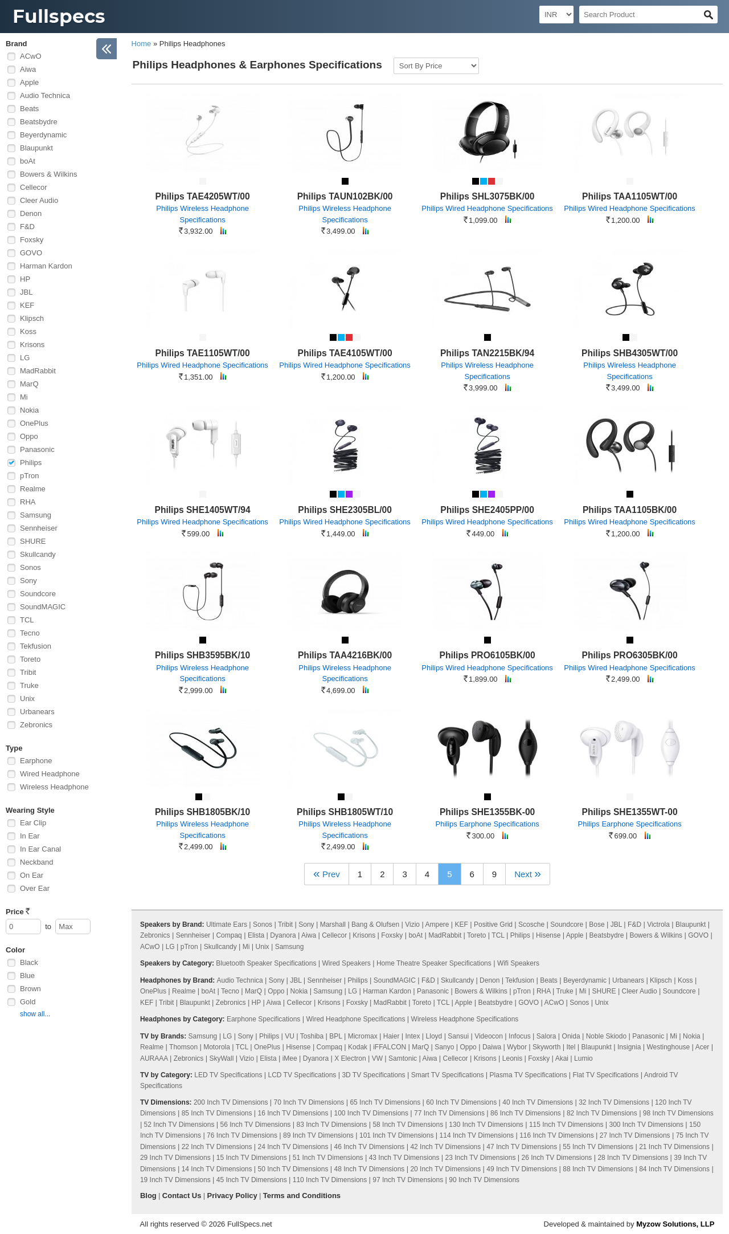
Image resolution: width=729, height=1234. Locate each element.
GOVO (31, 253)
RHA (27, 502)
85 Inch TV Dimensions (217, 1113)
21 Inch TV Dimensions (674, 1147)
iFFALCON (389, 1047)
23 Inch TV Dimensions (480, 1158)
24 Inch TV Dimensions (293, 1147)
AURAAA (154, 1058)
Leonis (512, 1058)
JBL (26, 292)
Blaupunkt (36, 148)
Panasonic (37, 449)
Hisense (548, 935)
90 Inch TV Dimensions (484, 1180)
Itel (570, 1047)
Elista (256, 935)
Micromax (363, 1036)
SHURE (33, 541)
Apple (29, 82)
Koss (28, 331)
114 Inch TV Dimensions (477, 1135)
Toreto (30, 659)
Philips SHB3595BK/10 (202, 655)
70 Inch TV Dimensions (309, 1102)
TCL (27, 620)
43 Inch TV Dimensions (404, 1158)
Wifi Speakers (518, 963)
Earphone (36, 760)
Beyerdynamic (43, 135)
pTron (29, 475)
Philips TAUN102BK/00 (345, 196)
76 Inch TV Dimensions (242, 1135)
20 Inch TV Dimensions (445, 1169)
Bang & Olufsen (375, 924)
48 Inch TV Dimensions (369, 1169)
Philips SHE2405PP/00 (487, 510)
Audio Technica (45, 95)
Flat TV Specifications (605, 1075)
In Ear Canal (40, 849)
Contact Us (182, 1195)
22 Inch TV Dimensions (217, 1147)
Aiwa (28, 69)
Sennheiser (39, 528)
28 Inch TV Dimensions (632, 1158)
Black (29, 962)
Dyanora (283, 935)
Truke (29, 685)
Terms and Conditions (302, 1195)
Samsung (35, 515)
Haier (391, 1036)
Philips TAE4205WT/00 (202, 196)
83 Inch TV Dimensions (331, 1125)
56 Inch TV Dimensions (255, 1125)
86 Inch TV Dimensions (525, 1113)
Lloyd (434, 1036)
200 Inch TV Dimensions (231, 1102)
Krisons (32, 344)
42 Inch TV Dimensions (445, 1147)
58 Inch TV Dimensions (407, 1125)
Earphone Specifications (263, 1019)
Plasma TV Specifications (528, 1075)
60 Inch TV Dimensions (461, 1102)
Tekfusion (35, 646)
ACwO (31, 56)
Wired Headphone (50, 773)
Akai (561, 1058)
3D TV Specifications (373, 1075)
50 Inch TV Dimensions (293, 1169)
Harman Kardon (46, 266)
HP (25, 279)
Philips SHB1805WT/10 (345, 812)
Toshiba (311, 1036)
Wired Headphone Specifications (355, 1019)
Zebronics (36, 724)
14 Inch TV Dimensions (217, 1169)
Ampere (437, 924)
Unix (27, 698)
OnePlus (34, 423)
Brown (30, 988)
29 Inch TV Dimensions (175, 1158)
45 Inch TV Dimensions (251, 1180)
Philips (31, 462)
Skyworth (546, 1047)
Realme (33, 488)
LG (25, 357)
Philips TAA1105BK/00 (630, 510)
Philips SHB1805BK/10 (202, 812)
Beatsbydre (39, 121)
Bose (596, 924)
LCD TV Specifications (302, 1075)
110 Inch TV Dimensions (330, 1180)
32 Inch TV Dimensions (614, 1102)
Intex (413, 1036)
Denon (31, 213)
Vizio (412, 924)
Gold (27, 1001)
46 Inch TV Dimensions (369, 1147)
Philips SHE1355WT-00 (630, 812)
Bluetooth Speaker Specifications (266, 963)
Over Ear (35, 888)
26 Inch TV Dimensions (556, 1158)
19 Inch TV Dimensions (175, 1180)
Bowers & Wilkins (48, 174)
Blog (148, 1195)
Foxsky (31, 239)
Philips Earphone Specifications (487, 824)
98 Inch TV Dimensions (678, 1113)
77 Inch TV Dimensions (449, 1113)
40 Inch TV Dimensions (537, 1102)
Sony (28, 580)
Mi (24, 397)
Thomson (183, 1047)
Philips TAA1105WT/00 (629, 196)
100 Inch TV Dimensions (371, 1113)
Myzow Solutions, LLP (675, 1224)
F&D (27, 226)
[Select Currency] (556, 14)
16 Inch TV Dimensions (293, 1113)
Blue (27, 975)
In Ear (30, 836)
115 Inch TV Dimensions (566, 1125)
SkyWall (221, 1058)
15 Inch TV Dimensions (251, 1158)
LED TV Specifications (228, 1075)
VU (289, 1036)
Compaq (228, 935)
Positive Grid (493, 924)
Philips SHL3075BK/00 (487, 196)
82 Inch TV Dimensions (602, 1113)
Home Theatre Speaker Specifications (434, 963)
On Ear (31, 875)
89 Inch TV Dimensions (318, 1135)
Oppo (29, 436)
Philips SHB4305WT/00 (629, 353)
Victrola (658, 924)
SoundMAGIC (42, 606)
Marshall (333, 924)
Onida (571, 1036)
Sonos (30, 567)
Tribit (28, 672)
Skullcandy (38, 554)
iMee (289, 1058)
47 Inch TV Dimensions (521, 1147)
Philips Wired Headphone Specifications (487, 208)
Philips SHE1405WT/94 (203, 510)
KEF (27, 305)
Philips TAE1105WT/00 (202, 353)
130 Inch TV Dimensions (486, 1125)
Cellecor (33, 187)
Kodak (357, 1047)
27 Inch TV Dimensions (635, 1135)
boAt (27, 161)
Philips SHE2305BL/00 (345, 510)
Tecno (30, 633)
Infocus (520, 1036)
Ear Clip (33, 822)
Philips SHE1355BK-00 (487, 812)
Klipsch (32, 318)
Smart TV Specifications (447, 1075)
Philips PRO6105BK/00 (487, 655)
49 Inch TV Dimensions (521, 1169)
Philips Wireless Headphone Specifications (202, 214)
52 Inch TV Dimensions (179, 1125)
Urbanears (37, 711)
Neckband (37, 862)
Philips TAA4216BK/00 (345, 655)
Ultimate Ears (226, 924)
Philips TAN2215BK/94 (487, 353)
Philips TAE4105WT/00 (345, 353)
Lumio (583, 1058)
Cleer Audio (39, 200)
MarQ (29, 384)
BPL (335, 1036)
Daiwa (491, 1047)
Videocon (488, 1036)
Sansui (458, 1036)
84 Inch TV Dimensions (674, 1169)
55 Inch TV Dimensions (598, 1147)
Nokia (29, 410)
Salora (546, 1036)
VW (377, 1058)
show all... (35, 1014)
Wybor (517, 1047)
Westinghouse (668, 1047)
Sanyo (444, 1047)
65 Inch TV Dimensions (385, 1102)
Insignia (629, 1047)
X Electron (350, 1058)
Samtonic (402, 1058)
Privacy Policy (232, 1195)
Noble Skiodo (606, 1036)
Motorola (216, 1047)
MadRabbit (38, 370)
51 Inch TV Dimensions (328, 1158)
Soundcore (38, 593)
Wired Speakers (346, 963)
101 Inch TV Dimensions (396, 1135)
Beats (29, 108)
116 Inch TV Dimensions (556, 1135)
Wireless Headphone (54, 787)
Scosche (531, 924)
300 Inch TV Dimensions (646, 1125)
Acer (702, 1047)
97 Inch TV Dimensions (407, 1180)
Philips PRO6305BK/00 (630, 655)
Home (141, 43)
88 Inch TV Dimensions (598, 1169)
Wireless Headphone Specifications (465, 1019)
